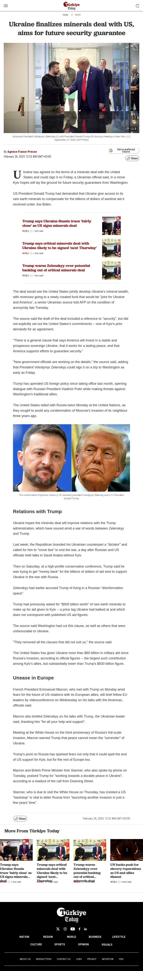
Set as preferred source (122, 150)
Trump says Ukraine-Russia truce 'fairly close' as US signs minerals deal (56, 223)
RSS (121, 959)
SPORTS (59, 944)
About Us (25, 959)
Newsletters (43, 959)
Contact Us (63, 959)
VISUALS (107, 944)
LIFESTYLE (118, 937)
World (77, 15)
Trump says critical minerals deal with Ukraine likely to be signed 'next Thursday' (59, 245)
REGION (48, 937)
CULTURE (36, 944)
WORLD (71, 937)
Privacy (91, 959)
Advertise (108, 959)
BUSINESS (95, 937)
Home (65, 15)
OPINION (83, 944)
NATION (24, 937)
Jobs (79, 959)
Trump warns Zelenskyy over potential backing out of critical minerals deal (56, 267)
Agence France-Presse (22, 151)
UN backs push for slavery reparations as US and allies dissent (125, 870)
